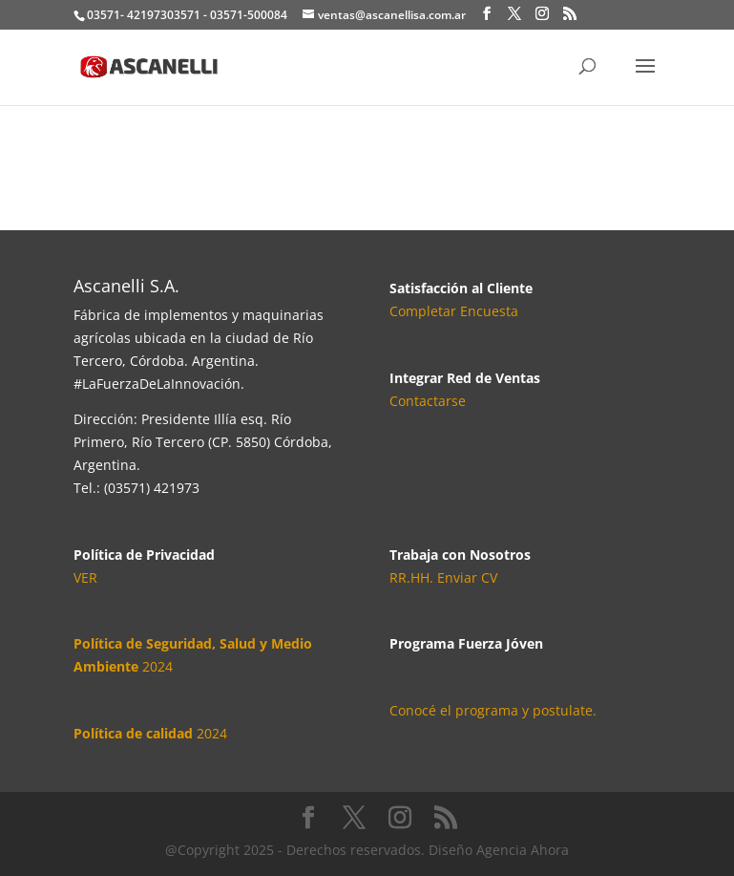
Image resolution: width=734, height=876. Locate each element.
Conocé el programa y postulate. (493, 710)
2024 (150, 733)
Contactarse (427, 401)
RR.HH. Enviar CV (443, 577)
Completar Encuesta (453, 311)
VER (85, 577)
